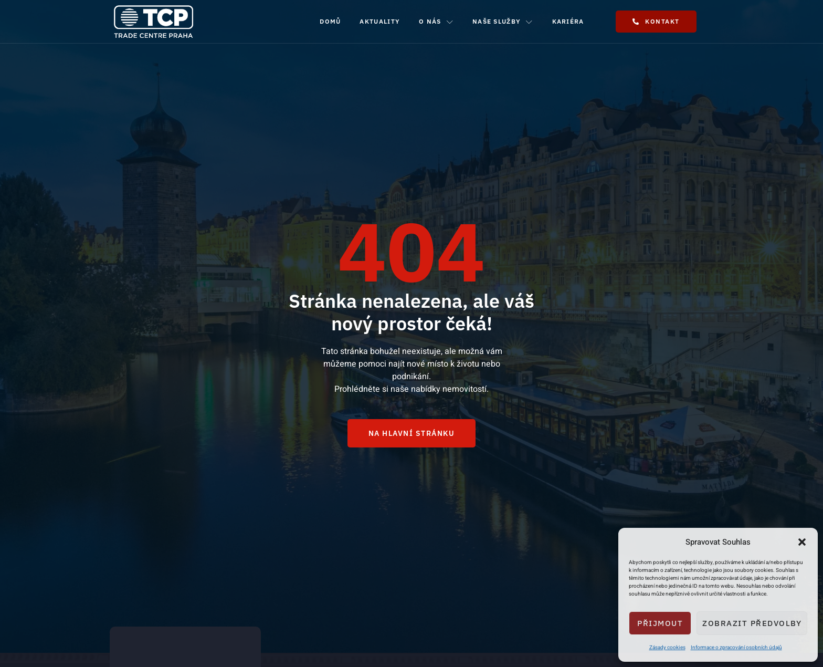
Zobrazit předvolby (751, 623)
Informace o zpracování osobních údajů (736, 647)
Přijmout (660, 623)
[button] (802, 542)
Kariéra (568, 21)
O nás (436, 21)
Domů (330, 21)
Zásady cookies (667, 647)
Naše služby (502, 21)
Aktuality (380, 21)
